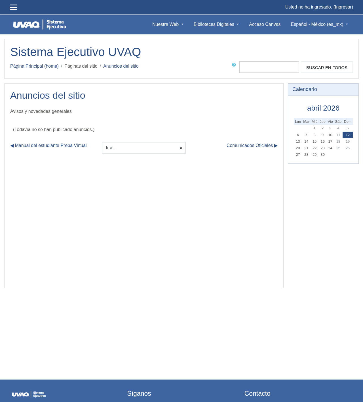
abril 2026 (323, 108)
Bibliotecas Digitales (215, 24)
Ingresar (343, 7)
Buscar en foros (326, 67)
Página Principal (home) (34, 66)
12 (348, 135)
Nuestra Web (166, 24)
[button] (235, 67)
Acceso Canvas (264, 24)
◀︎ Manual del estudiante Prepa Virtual (48, 145)
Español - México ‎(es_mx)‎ (318, 24)
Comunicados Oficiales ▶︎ (252, 145)
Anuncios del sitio (121, 66)
